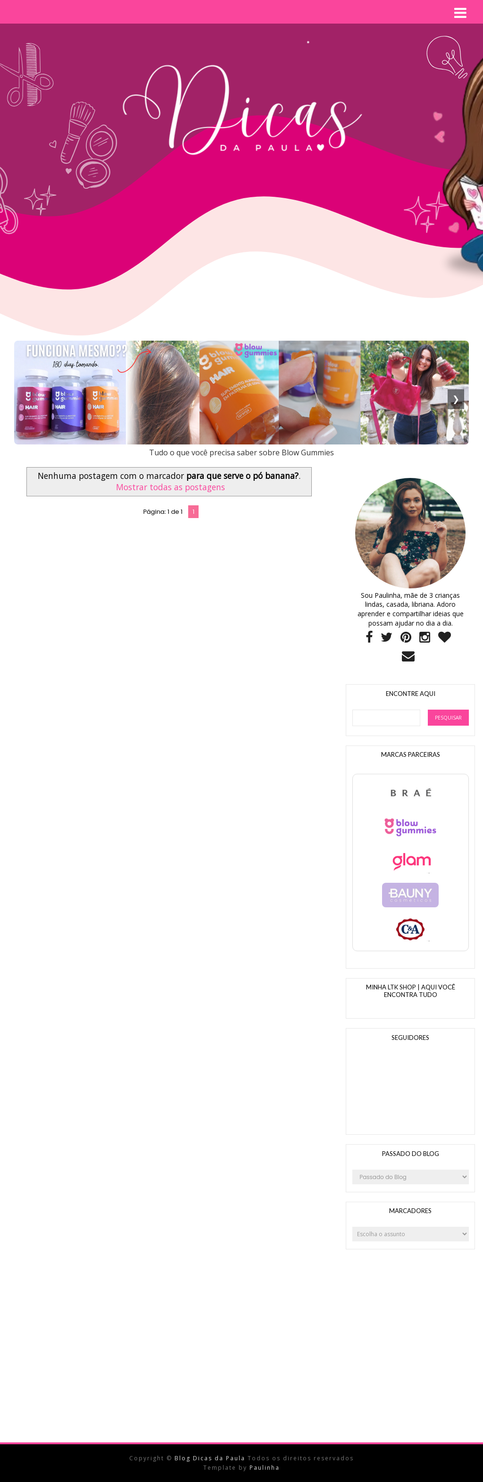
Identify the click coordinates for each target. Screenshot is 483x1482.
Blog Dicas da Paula (211, 1458)
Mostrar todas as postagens (170, 487)
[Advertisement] (186, 316)
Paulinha (265, 1468)
